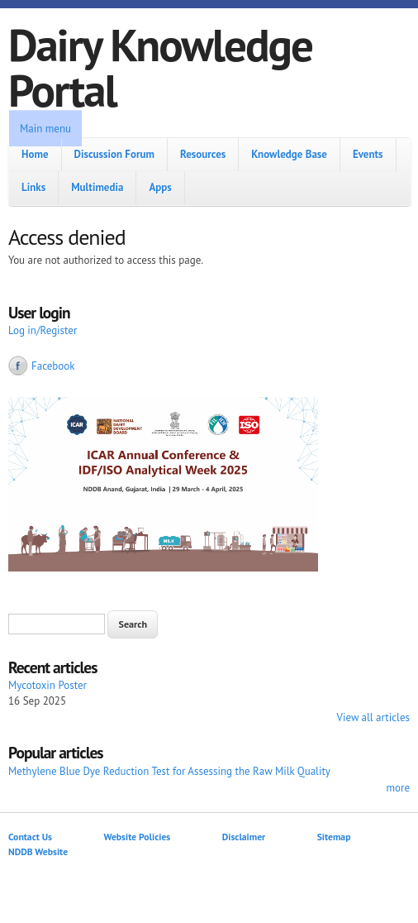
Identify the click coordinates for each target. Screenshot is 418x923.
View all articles (373, 717)
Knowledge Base (289, 154)
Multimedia (97, 187)
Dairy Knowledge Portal (160, 67)
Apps (160, 187)
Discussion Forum (114, 154)
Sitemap (334, 836)
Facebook (53, 366)
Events (368, 154)
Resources (203, 154)
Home (35, 154)
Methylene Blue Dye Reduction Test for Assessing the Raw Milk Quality (169, 771)
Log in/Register (42, 330)
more (398, 788)
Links (33, 187)
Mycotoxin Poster (47, 685)
